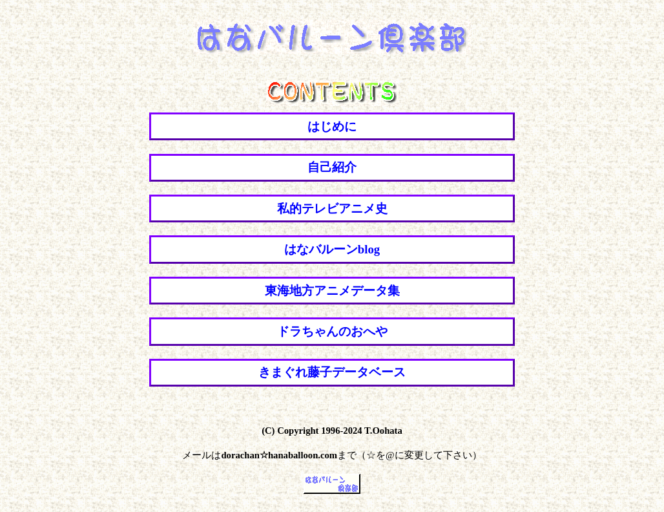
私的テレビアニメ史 (332, 208)
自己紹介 (332, 167)
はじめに (332, 126)
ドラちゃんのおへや (332, 331)
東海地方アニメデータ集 (332, 290)
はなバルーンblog (332, 249)
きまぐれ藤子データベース (332, 372)
